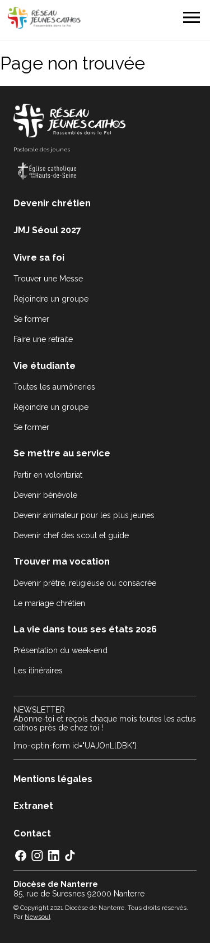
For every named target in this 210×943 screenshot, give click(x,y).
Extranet (33, 806)
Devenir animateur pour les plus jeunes (84, 515)
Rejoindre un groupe (50, 298)
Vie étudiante (44, 365)
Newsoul (37, 917)
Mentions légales (52, 779)
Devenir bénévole (45, 495)
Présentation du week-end (60, 650)
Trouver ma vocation (61, 561)
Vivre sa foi (38, 257)
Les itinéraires (38, 670)
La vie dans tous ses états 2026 (85, 629)
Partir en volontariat (47, 474)
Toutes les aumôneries (54, 386)
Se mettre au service (61, 453)
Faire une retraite (43, 339)
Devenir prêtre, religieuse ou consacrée (84, 583)
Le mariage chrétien (49, 603)
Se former (31, 319)
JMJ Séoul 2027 (47, 230)
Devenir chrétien (52, 203)
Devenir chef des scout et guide (71, 535)
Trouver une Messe (48, 278)
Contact (32, 833)
